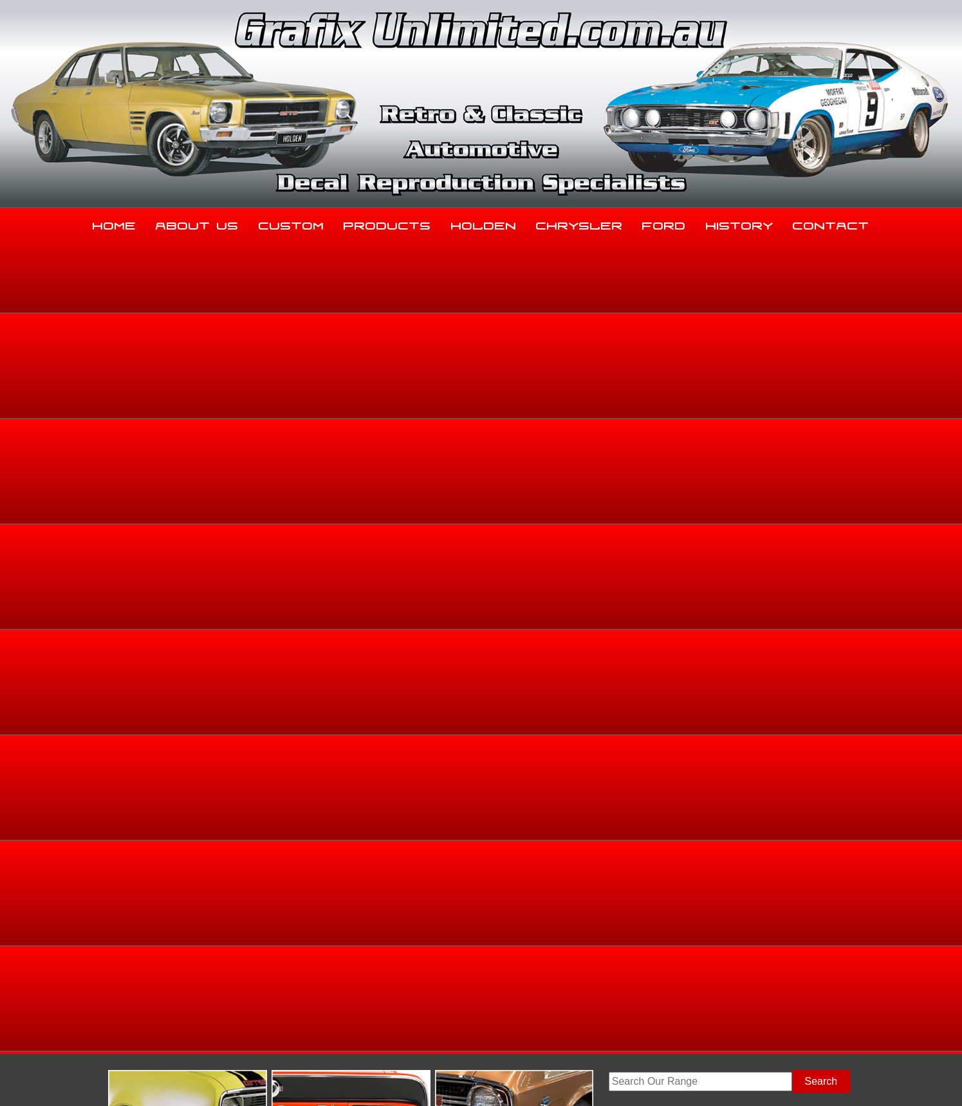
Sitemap (143, 1081)
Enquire (585, 631)
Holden (484, 223)
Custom (291, 223)
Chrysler (579, 223)
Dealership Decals (824, 452)
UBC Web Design (487, 1081)
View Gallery (531, 356)
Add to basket (586, 602)
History (739, 223)
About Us (197, 223)
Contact (831, 223)
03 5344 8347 (158, 975)
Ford (664, 223)
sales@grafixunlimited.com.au (196, 1007)
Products (387, 223)
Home (114, 223)
